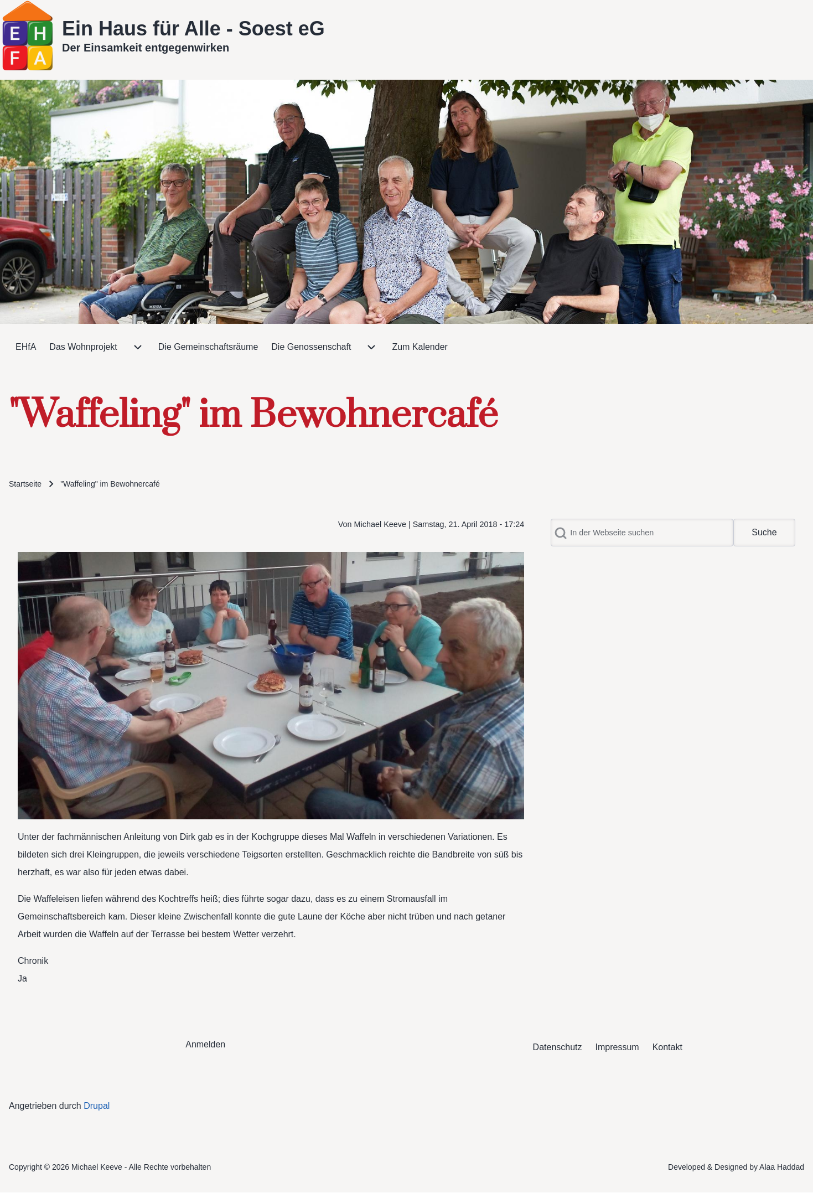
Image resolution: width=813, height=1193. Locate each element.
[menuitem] (26, 347)
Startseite (25, 483)
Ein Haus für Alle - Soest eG (193, 28)
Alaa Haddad (781, 1167)
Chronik (33, 960)
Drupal (97, 1106)
